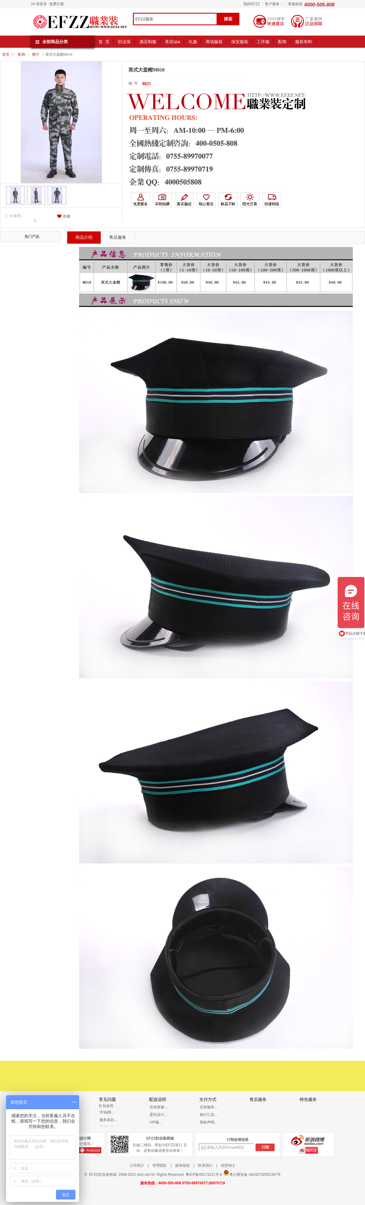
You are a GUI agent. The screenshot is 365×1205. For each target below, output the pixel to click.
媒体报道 (182, 1165)
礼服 (193, 41)
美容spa (172, 41)
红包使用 (106, 1106)
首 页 (104, 41)
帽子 (36, 54)
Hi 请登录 (39, 4)
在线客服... (158, 1107)
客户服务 (272, 4)
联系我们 (205, 1165)
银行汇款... (208, 1115)
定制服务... (208, 1107)
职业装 (124, 41)
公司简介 (137, 1165)
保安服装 (239, 41)
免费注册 (56, 4)
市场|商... (106, 1112)
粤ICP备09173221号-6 (204, 1174)
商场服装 (214, 41)
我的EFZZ (251, 4)
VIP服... (156, 1122)
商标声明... (208, 1122)
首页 (5, 54)
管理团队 (159, 1165)
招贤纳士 (228, 1165)
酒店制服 (147, 41)
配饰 (282, 41)
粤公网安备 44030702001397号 (252, 1173)
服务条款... (108, 1120)
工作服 (263, 41)
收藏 (66, 216)
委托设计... (158, 1115)
